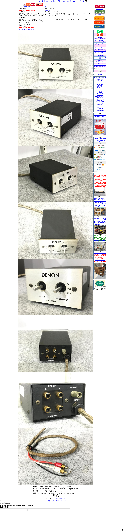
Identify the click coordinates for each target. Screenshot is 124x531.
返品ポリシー (99, 63)
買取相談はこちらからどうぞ (27, 29)
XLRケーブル (100, 105)
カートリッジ (100, 93)
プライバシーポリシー (100, 65)
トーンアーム (100, 95)
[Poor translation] (6, 507)
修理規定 (100, 60)
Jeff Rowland (100, 90)
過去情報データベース (100, 66)
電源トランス (100, 100)
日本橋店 (47, 10)
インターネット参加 (100, 41)
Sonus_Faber (99, 91)
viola (102, 79)
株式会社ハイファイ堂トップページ (55, 501)
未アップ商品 (56, 1)
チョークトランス (100, 99)
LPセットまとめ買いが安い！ (69, 1)
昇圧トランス (48, 7)
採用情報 (81, 1)
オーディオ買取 (100, 43)
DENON (28, 7)
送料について (99, 61)
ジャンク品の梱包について (44, 1)
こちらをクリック (60, 498)
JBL (102, 83)
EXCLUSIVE (100, 86)
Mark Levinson (100, 84)
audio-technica (100, 88)
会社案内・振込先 (100, 38)
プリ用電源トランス (100, 101)
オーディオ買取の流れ (99, 110)
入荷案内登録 (99, 55)
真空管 (96, 96)
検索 (100, 71)
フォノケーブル (100, 108)
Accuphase (100, 85)
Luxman (100, 92)
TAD (97, 87)
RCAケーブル (100, 104)
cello (101, 80)
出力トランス (100, 97)
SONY (102, 81)
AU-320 (21, 4)
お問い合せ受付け (100, 40)
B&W (98, 80)
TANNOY (98, 81)
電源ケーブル (100, 107)
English (100, 37)
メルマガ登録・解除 (100, 48)
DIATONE (98, 83)
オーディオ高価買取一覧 (100, 77)
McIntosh (101, 87)
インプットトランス (100, 103)
